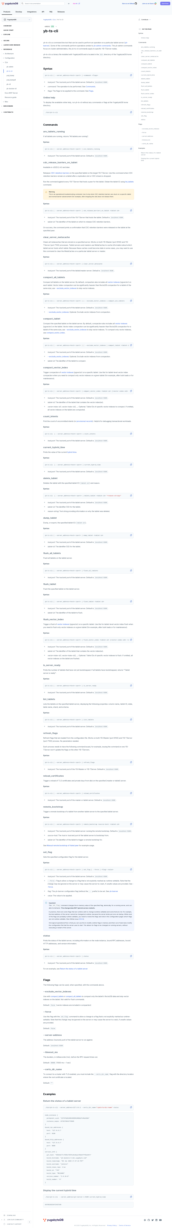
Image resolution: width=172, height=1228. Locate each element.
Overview (7, 26)
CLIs (6, 62)
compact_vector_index (56, 333)
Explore (7, 34)
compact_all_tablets (73, 996)
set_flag (144, 116)
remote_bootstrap (147, 112)
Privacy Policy (112, 1225)
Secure (6, 40)
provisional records (84, 421)
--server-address (147, 136)
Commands (90, 87)
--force (143, 132)
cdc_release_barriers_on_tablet (151, 52)
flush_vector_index (147, 93)
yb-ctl (8, 84)
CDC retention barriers (60, 173)
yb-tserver (113, 891)
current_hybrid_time (148, 75)
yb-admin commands (102, 46)
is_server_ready (146, 97)
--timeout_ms (145, 140)
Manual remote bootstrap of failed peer (63, 845)
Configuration (10, 58)
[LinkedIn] (156, 1220)
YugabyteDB (47, 19)
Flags (91, 91)
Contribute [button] (143, 20)
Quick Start (9, 30)
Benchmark (8, 106)
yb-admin (9, 67)
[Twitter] (152, 1220)
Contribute (8, 112)
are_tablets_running (148, 47)
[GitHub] (149, 1220)
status (143, 119)
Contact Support (13, 1224)
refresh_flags (145, 105)
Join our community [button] (13, 1220)
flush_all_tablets (146, 86)
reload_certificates (147, 108)
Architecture (9, 54)
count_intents (145, 71)
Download (10, 1215)
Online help (145, 38)
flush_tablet (145, 90)
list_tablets (129, 182)
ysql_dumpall (11, 80)
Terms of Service (125, 1225)
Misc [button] (6, 102)
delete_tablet (145, 79)
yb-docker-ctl (11, 88)
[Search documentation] (42, 3)
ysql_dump (10, 75)
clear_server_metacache (149, 56)
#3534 (81, 919)
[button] (165, 3)
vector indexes (114, 282)
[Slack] (145, 1220)
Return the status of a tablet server (74, 969)
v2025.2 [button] (51, 26)
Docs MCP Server (11, 93)
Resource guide (10, 97)
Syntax (140, 33)
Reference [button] (8, 49)
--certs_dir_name (147, 143)
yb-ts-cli (9, 71)
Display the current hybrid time (150, 159)
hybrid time (71, 452)
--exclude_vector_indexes (65, 288)
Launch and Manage (12, 45)
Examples (141, 148)
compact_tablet (57, 996)
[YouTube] (160, 1220)
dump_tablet (145, 82)
